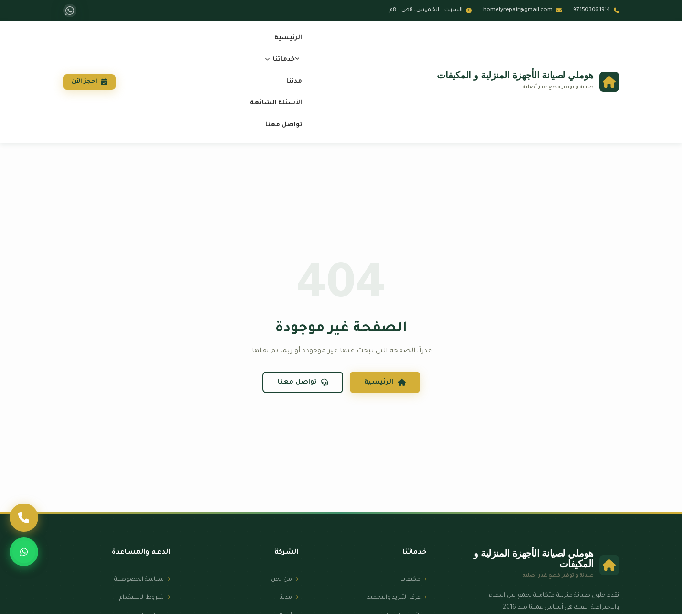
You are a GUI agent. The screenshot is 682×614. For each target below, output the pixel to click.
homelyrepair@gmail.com (522, 10)
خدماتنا (285, 59)
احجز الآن (96, 82)
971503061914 (596, 10)
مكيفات (410, 579)
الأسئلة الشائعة (281, 103)
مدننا (299, 81)
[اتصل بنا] (24, 516)
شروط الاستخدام (140, 597)
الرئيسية (293, 38)
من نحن (281, 579)
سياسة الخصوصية (137, 579)
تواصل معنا (289, 125)
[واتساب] (69, 10)
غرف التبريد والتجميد (393, 597)
